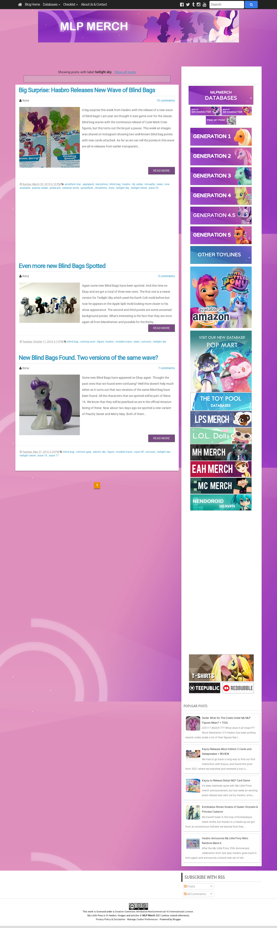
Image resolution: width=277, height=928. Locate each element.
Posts (189, 886)
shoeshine (101, 187)
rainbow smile (70, 187)
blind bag (115, 184)
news (160, 184)
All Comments (195, 894)
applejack (89, 184)
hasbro (126, 184)
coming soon (88, 341)
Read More (161, 170)
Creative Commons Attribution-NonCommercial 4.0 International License (154, 911)
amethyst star (73, 184)
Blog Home (32, 4)
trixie (112, 187)
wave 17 (54, 455)
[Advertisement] (138, 54)
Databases (51, 4)
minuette (150, 184)
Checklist (70, 4)
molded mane (124, 341)
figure (101, 341)
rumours (146, 341)
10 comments (165, 100)
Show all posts (125, 72)
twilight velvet (139, 187)
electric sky (99, 451)
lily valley (137, 184)
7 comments (166, 368)
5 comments (166, 276)
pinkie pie (55, 187)
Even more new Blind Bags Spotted (62, 266)
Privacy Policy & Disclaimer (110, 919)
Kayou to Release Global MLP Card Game (226, 780)
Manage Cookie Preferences (142, 919)
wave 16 (42, 455)
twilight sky (123, 187)
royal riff (139, 451)
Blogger (177, 919)
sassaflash (87, 187)
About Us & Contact (94, 4)
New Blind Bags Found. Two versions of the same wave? (88, 357)
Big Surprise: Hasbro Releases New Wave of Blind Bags (87, 90)
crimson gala (84, 451)
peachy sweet (40, 187)
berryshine (102, 184)
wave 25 (153, 187)
